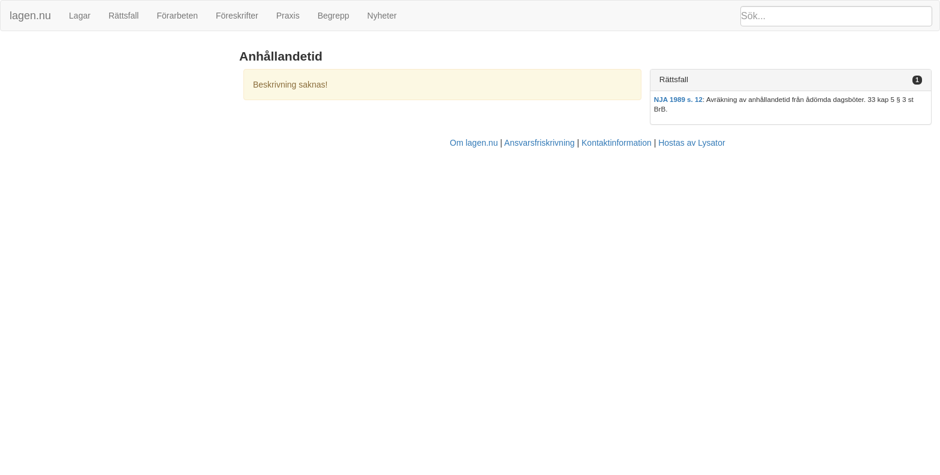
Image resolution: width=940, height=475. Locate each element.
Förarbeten (176, 15)
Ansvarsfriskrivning (539, 143)
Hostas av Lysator (691, 143)
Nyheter (382, 15)
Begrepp (334, 15)
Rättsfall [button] (673, 79)
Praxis (288, 15)
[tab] (790, 80)
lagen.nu (30, 16)
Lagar (80, 15)
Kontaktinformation (617, 143)
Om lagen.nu (474, 143)
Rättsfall (124, 15)
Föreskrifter (237, 15)
